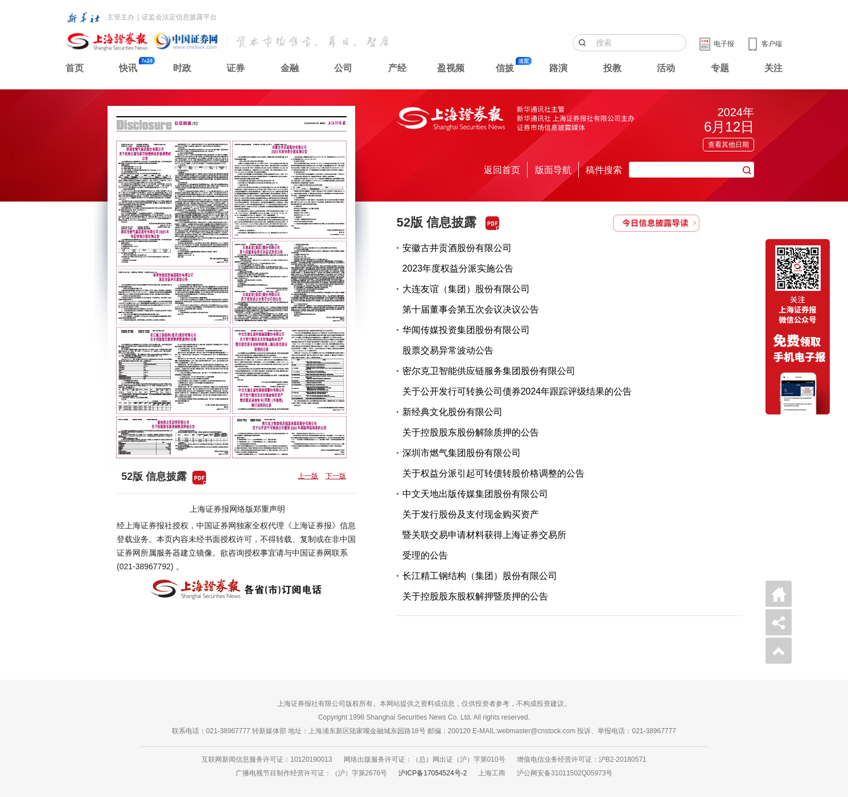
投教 (612, 68)
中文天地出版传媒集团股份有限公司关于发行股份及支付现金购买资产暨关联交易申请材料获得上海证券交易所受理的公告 (484, 524)
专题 (720, 68)
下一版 (336, 476)
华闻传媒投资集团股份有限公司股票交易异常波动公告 (466, 340)
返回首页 (502, 170)
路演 (558, 68)
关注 (773, 68)
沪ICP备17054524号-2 (432, 773)
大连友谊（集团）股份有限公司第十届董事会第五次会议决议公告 (470, 299)
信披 (505, 68)
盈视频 (450, 68)
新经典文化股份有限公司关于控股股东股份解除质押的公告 (470, 422)
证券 (236, 68)
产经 (397, 68)
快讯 (128, 68)
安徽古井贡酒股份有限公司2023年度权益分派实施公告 (458, 258)
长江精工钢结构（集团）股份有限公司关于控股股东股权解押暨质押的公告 (479, 586)
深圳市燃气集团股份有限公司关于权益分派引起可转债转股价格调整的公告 (493, 463)
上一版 (308, 476)
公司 (343, 68)
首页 (74, 68)
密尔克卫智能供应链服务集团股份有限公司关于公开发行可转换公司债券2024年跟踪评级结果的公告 (517, 381)
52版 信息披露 (437, 222)
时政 (182, 68)
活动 (666, 68)
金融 (290, 68)
